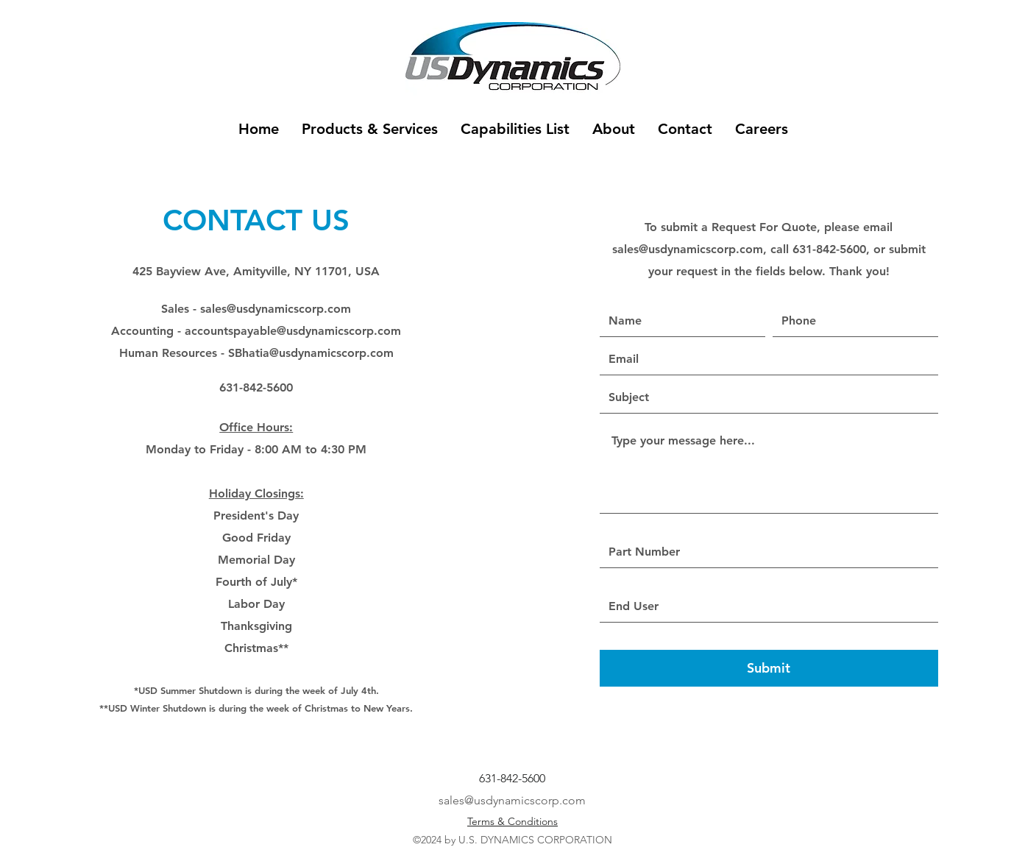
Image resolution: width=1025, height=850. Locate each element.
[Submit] (769, 668)
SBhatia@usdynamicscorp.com (311, 353)
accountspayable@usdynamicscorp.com (293, 331)
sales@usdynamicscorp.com (275, 309)
